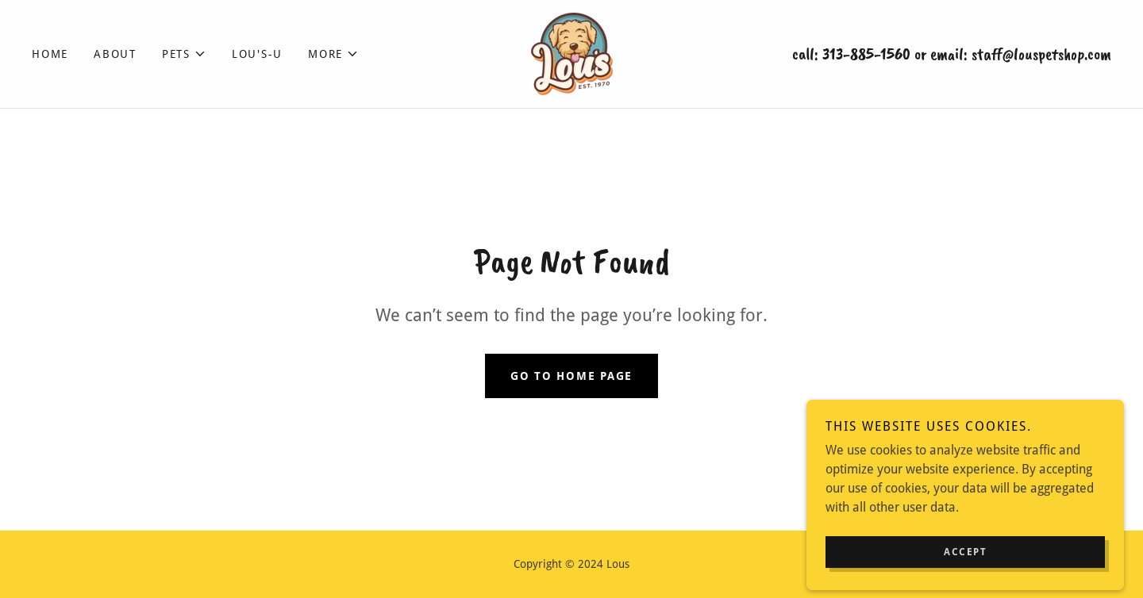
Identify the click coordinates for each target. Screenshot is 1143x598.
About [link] (115, 54)
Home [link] (50, 54)
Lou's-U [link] (257, 54)
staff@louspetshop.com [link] (1041, 54)
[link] (571, 52)
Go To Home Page (571, 376)
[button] (184, 53)
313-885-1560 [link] (866, 54)
